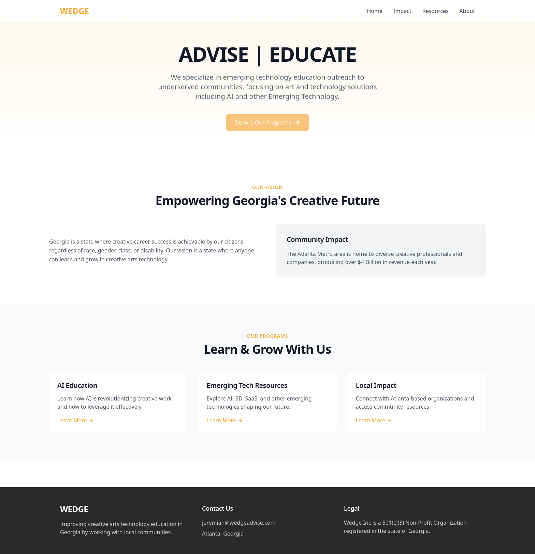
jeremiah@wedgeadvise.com (238, 522)
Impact (402, 11)
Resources (435, 11)
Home (375, 11)
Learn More (75, 420)
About (467, 11)
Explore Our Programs (267, 124)
